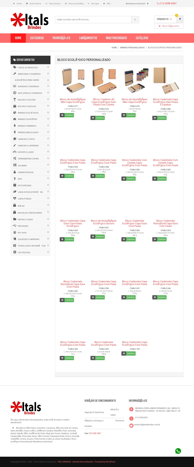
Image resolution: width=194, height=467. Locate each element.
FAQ (108, 4)
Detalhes (69, 115)
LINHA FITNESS (21, 198)
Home (19, 4)
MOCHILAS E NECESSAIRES (27, 212)
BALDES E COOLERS (24, 99)
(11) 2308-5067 (166, 3)
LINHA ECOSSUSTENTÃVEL (27, 191)
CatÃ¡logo (142, 38)
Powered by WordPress (105, 462)
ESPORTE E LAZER (23, 151)
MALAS (18, 205)
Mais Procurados (116, 38)
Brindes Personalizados (83, 462)
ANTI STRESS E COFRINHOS (27, 92)
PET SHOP (19, 232)
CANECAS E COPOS (23, 138)
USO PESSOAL (21, 252)
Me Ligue (95, 4)
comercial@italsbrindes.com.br (147, 425)
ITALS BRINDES (64, 462)
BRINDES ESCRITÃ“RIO (24, 119)
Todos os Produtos (25, 67)
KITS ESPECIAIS (21, 185)
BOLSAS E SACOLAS (24, 105)
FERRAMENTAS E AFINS (25, 158)
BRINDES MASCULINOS (25, 132)
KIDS (17, 178)
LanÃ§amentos (88, 38)
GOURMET (19, 165)
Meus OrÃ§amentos (169, 26)
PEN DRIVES (20, 225)
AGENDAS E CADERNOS (25, 86)
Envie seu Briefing (76, 4)
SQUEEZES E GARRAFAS (25, 238)
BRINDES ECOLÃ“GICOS (25, 112)
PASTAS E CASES (22, 219)
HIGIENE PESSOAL (23, 171)
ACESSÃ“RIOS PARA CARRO (27, 80)
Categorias (37, 38)
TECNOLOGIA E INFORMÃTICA (29, 245)
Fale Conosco (55, 4)
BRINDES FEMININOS (24, 125)
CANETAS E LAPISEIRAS (25, 145)
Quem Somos (35, 4)
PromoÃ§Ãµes (61, 38)
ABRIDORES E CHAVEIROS (26, 73)
